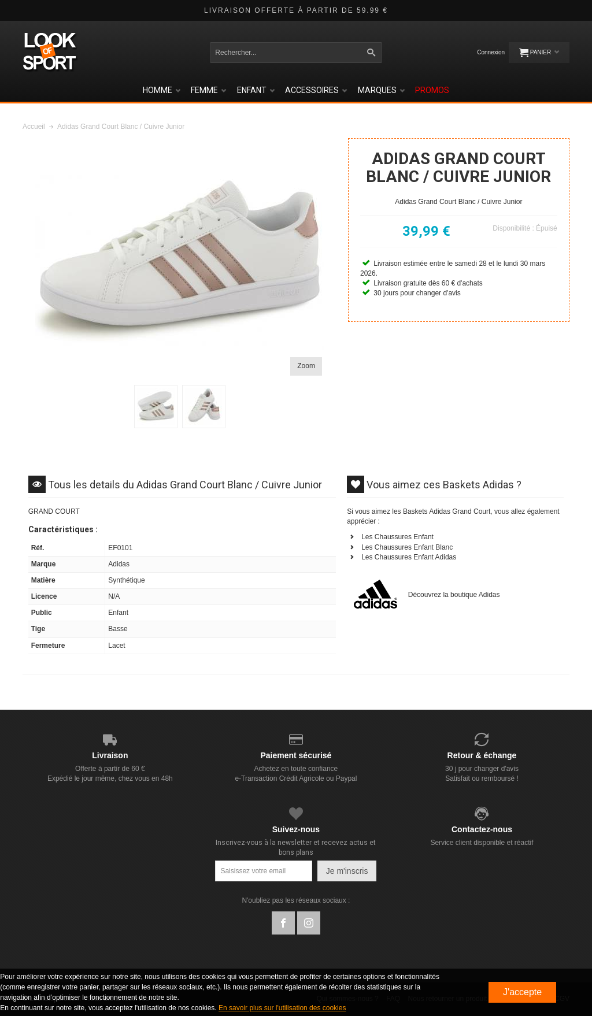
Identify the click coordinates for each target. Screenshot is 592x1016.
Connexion (491, 52)
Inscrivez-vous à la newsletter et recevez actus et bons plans (296, 847)
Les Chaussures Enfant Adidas (408, 557)
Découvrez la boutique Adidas (454, 595)
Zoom (306, 366)
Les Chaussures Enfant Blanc (407, 547)
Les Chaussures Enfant (397, 537)
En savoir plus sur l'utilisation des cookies (282, 1008)
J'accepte (522, 992)
